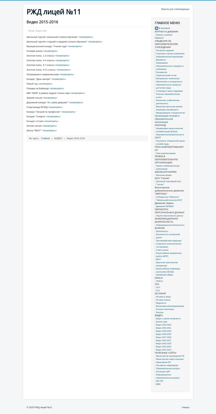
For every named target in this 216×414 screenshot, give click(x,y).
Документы (161, 60)
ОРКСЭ (159, 281)
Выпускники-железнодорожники (170, 306)
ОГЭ (158, 287)
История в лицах (163, 297)
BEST (158, 259)
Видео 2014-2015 (163, 347)
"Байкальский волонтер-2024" (169, 200)
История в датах (163, 300)
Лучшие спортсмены (165, 309)
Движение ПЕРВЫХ (165, 206)
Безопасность (162, 231)
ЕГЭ (158, 290)
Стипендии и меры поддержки (169, 91)
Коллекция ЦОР (163, 372)
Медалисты (161, 303)
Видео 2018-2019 (163, 334)
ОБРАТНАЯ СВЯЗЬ (164, 275)
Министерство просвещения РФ (170, 356)
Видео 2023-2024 (163, 325)
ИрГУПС (159, 381)
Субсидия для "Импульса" (167, 197)
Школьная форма (163, 175)
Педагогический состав (166, 75)
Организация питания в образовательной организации (167, 118)
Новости (159, 38)
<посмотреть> (86, 37)
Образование (162, 63)
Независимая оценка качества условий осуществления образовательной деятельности (170, 131)
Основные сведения (165, 50)
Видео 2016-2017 (163, 340)
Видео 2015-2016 (163, 343)
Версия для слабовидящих (175, 9)
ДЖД (158, 384)
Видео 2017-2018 (163, 337)
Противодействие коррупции (168, 241)
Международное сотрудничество (170, 113)
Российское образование (167, 365)
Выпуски (159, 312)
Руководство (161, 72)
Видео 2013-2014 (163, 350)
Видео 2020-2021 (163, 328)
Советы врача (162, 250)
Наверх (185, 407)
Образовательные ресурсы (168, 368)
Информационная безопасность (170, 225)
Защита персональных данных (169, 216)
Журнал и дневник (164, 35)
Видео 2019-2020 (163, 331)
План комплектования (166, 153)
